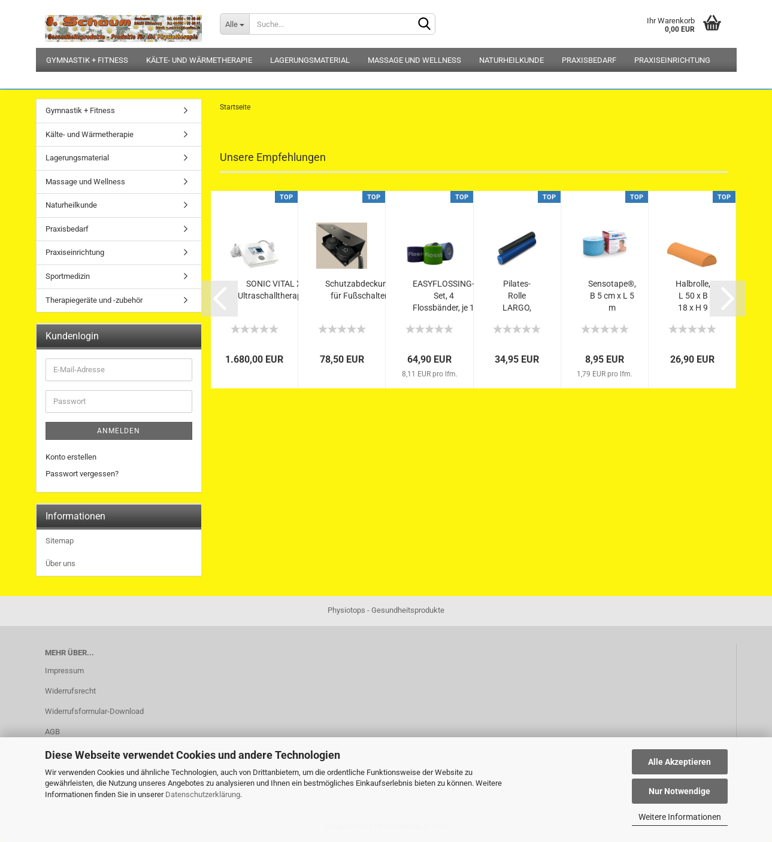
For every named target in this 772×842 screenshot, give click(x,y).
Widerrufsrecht (70, 690)
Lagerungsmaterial (310, 60)
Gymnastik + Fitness (87, 60)
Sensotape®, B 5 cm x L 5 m (612, 295)
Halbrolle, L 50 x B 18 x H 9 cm (693, 296)
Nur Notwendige (679, 791)
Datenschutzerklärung (202, 794)
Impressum (64, 670)
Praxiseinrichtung (672, 60)
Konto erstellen (71, 456)
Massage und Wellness (414, 60)
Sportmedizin (68, 276)
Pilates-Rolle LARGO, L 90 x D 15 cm (517, 296)
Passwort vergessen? (82, 473)
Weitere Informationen (679, 817)
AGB (52, 731)
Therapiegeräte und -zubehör (94, 300)
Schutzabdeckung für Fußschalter (358, 289)
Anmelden (118, 431)
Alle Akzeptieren (679, 762)
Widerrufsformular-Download (94, 711)
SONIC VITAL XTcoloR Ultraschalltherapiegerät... (286, 289)
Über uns (60, 563)
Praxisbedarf (589, 60)
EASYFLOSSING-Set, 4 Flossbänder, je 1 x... (443, 296)
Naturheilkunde (511, 60)
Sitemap (60, 540)
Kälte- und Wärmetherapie (199, 60)
